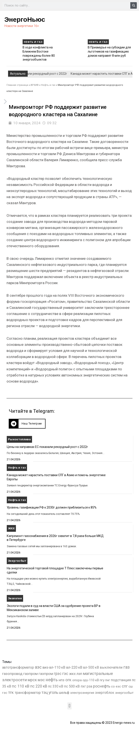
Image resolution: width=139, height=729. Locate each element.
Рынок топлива (19, 439)
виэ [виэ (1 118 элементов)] (45, 667)
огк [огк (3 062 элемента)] (68, 680)
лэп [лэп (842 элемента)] (79, 674)
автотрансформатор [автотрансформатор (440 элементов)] (18, 667)
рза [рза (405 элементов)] (89, 686)
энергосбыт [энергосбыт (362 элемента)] (124, 693)
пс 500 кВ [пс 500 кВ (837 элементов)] (72, 686)
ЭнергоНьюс (24, 19)
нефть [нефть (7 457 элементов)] (52, 679)
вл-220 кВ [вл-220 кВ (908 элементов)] (74, 667)
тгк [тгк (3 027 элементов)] (11, 692)
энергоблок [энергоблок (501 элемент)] (104, 693)
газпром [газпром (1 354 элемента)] (46, 673)
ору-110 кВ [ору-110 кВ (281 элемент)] (91, 680)
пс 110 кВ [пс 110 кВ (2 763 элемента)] (20, 686)
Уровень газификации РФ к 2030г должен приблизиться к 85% (23, 51)
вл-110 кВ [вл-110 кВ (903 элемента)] (57, 667)
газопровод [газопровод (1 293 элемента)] (12, 673)
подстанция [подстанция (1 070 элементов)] (121, 680)
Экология (15, 598)
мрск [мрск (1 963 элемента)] (32, 680)
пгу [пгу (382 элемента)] (102, 680)
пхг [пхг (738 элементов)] (83, 686)
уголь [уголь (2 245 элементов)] (53, 692)
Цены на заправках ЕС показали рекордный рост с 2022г (47, 447)
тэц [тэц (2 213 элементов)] (45, 692)
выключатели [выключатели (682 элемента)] (111, 667)
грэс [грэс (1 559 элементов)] (57, 673)
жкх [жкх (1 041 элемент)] (72, 673)
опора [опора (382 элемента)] (77, 680)
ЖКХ (11, 528)
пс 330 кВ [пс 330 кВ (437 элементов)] (55, 686)
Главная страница (17, 85)
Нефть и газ (14, 41)
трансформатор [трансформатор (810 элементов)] (28, 693)
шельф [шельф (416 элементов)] (64, 693)
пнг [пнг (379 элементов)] (107, 680)
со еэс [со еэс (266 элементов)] (116, 686)
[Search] (133, 5)
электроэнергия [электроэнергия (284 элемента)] (82, 693)
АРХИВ (35, 85)
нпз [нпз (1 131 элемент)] (61, 680)
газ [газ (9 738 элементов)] (126, 667)
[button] (27, 424)
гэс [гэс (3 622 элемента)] (65, 673)
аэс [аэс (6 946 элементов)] (38, 667)
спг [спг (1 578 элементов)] (125, 686)
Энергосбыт (17, 560)
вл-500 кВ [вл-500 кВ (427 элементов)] (91, 667)
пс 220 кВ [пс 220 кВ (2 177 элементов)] (38, 686)
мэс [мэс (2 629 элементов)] (41, 680)
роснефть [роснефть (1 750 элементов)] (101, 686)
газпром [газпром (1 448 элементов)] (30, 673)
